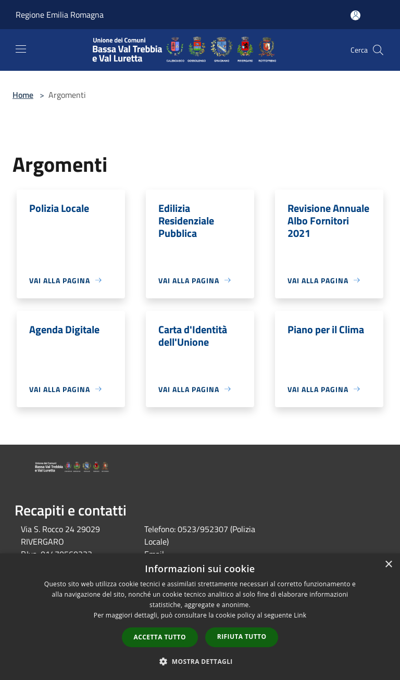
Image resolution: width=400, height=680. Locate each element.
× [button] (388, 565)
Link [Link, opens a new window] (300, 615)
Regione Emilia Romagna (60, 14)
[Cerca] (378, 50)
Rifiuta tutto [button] (242, 636)
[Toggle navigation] (21, 49)
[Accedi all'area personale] (355, 15)
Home (22, 95)
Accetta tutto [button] (160, 637)
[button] (200, 661)
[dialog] (200, 616)
